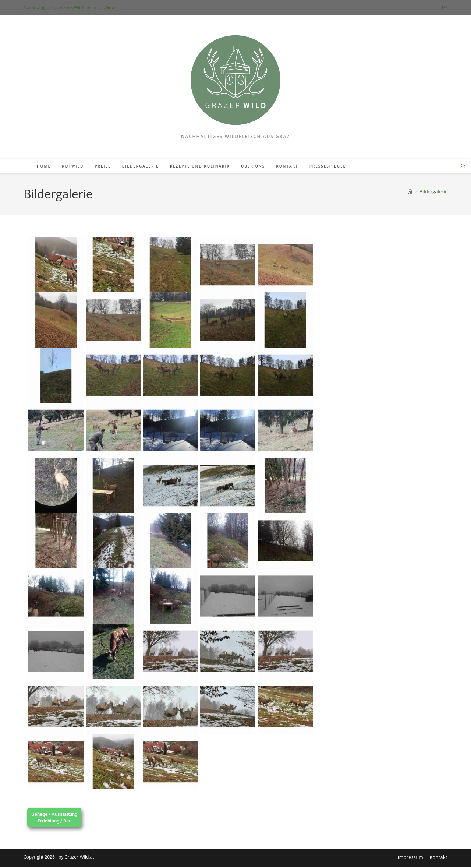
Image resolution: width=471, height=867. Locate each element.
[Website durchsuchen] (463, 166)
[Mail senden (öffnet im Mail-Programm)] (443, 7)
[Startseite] (409, 191)
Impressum (411, 857)
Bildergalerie (433, 191)
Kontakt (438, 857)
